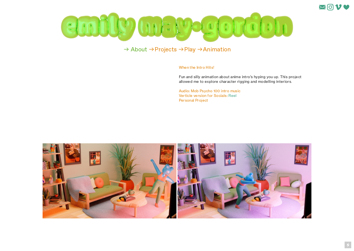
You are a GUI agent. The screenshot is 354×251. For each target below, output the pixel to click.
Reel (232, 95)
